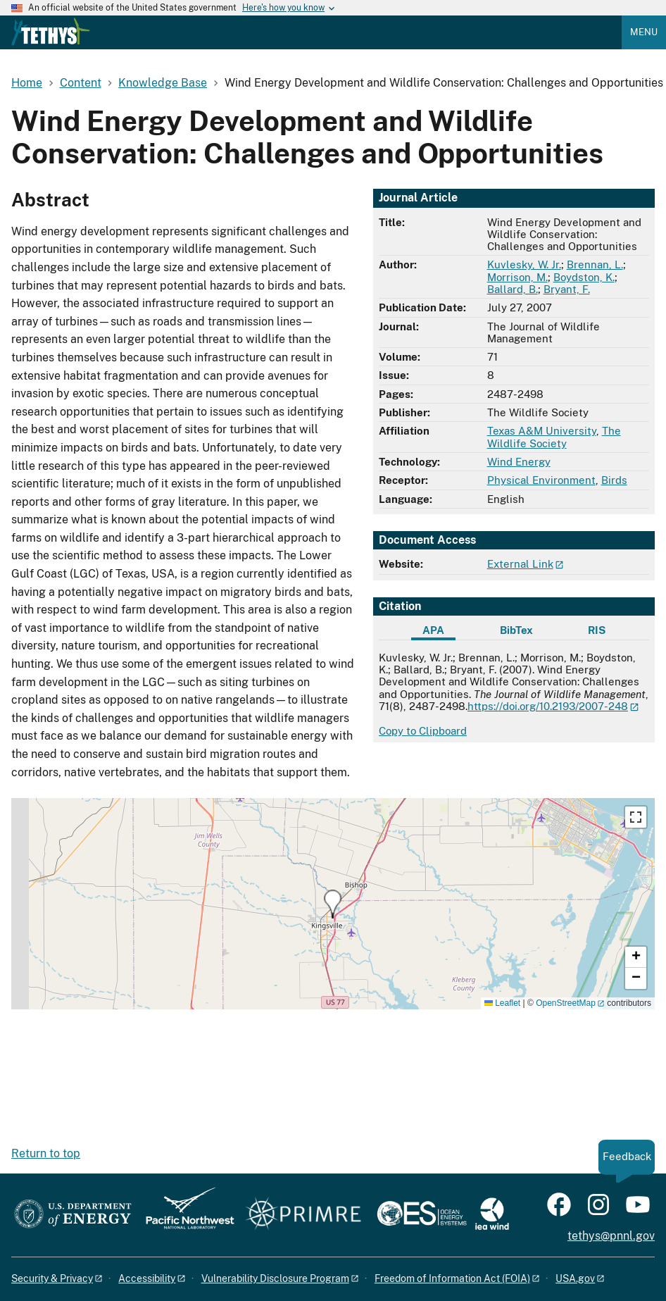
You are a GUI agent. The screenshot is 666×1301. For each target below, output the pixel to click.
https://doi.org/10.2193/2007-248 (547, 706)
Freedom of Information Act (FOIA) (452, 1278)
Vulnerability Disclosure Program (275, 1278)
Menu (644, 32)
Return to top (45, 1153)
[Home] (50, 42)
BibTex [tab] (516, 630)
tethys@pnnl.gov (611, 1236)
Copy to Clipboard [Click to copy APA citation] (423, 731)
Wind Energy (519, 462)
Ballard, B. (512, 289)
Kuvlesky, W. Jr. (524, 264)
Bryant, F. (567, 289)
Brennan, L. (595, 264)
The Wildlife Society (554, 437)
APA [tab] (433, 630)
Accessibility (146, 1278)
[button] (332, 904)
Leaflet (502, 1003)
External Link (520, 564)
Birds (614, 480)
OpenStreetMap (566, 1003)
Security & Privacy (52, 1278)
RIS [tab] (596, 630)
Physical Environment (541, 480)
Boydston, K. (584, 277)
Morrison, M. (517, 277)
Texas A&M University (541, 431)
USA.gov (575, 1278)
